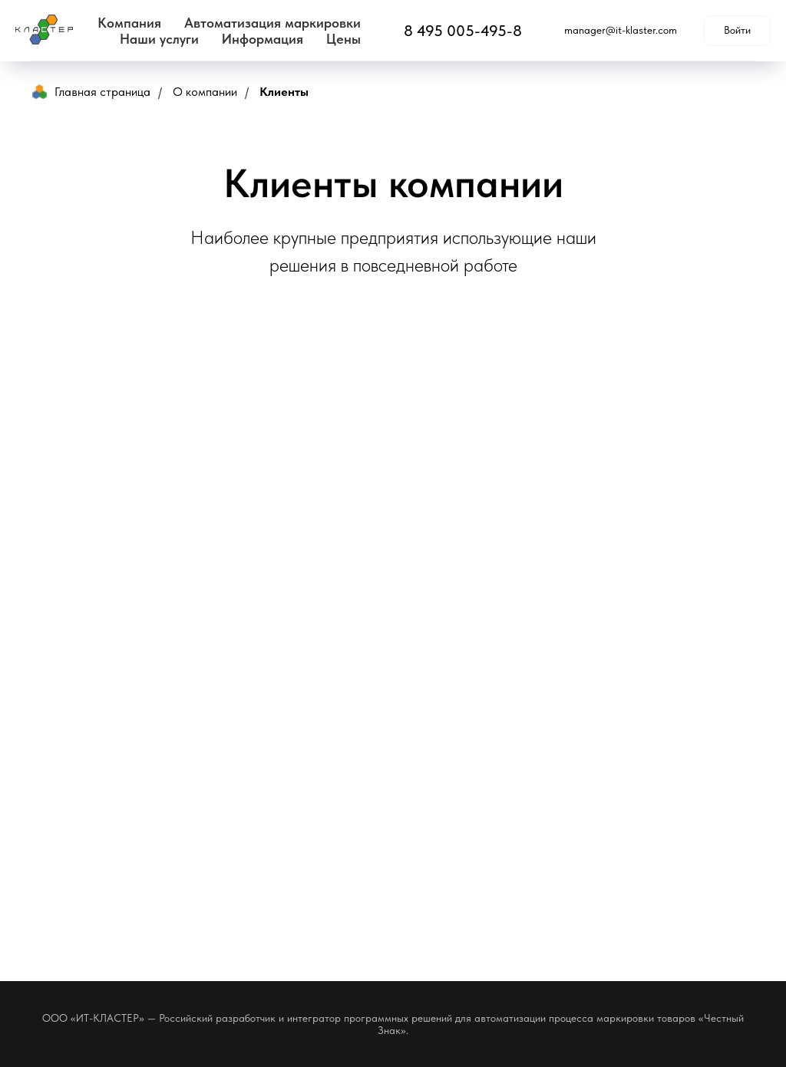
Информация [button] (262, 39)
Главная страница (91, 91)
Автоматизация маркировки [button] (272, 23)
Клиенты (284, 91)
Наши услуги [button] (159, 39)
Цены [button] (343, 39)
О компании (205, 91)
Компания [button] (129, 23)
